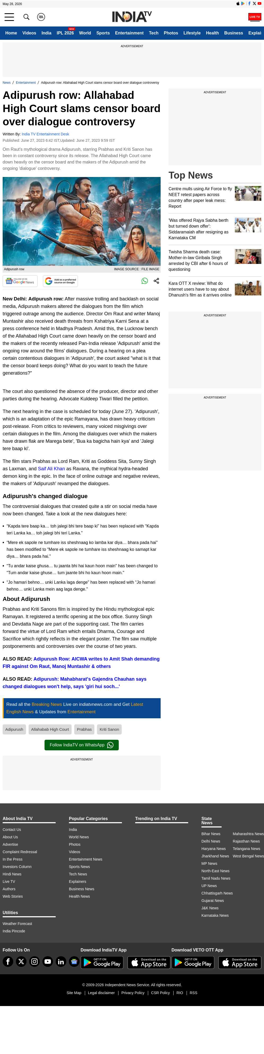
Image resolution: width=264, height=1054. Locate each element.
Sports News (79, 867)
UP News (209, 886)
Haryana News (213, 849)
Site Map (74, 993)
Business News (81, 889)
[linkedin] (61, 961)
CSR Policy (160, 993)
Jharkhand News (215, 856)
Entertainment (129, 33)
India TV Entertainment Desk (45, 134)
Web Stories (13, 896)
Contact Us (12, 829)
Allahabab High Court (50, 729)
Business (233, 33)
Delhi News (210, 841)
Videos (29, 33)
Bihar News (211, 834)
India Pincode (14, 931)
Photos (171, 33)
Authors (9, 889)
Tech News (78, 874)
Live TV (9, 881)
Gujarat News (212, 900)
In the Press (13, 859)
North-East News (215, 871)
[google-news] (74, 961)
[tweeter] (21, 961)
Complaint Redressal (20, 852)
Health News (79, 896)
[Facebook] (8, 961)
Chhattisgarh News (217, 893)
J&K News (210, 908)
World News (79, 837)
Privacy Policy (132, 993)
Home (11, 33)
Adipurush (14, 729)
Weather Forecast (17, 924)
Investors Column (17, 867)
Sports (103, 33)
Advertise (10, 844)
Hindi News (12, 874)
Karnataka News (215, 915)
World (85, 33)
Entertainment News (85, 859)
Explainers (77, 881)
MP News (209, 863)
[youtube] (47, 961)
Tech (154, 33)
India (46, 33)
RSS (193, 993)
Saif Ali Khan (51, 468)
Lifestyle (192, 33)
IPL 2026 (65, 33)
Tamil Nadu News (215, 878)
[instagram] (34, 961)
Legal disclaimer (101, 993)
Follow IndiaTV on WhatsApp (81, 745)
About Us (10, 837)
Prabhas (84, 729)
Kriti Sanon (109, 729)
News (7, 83)
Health (212, 33)
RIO (180, 993)
